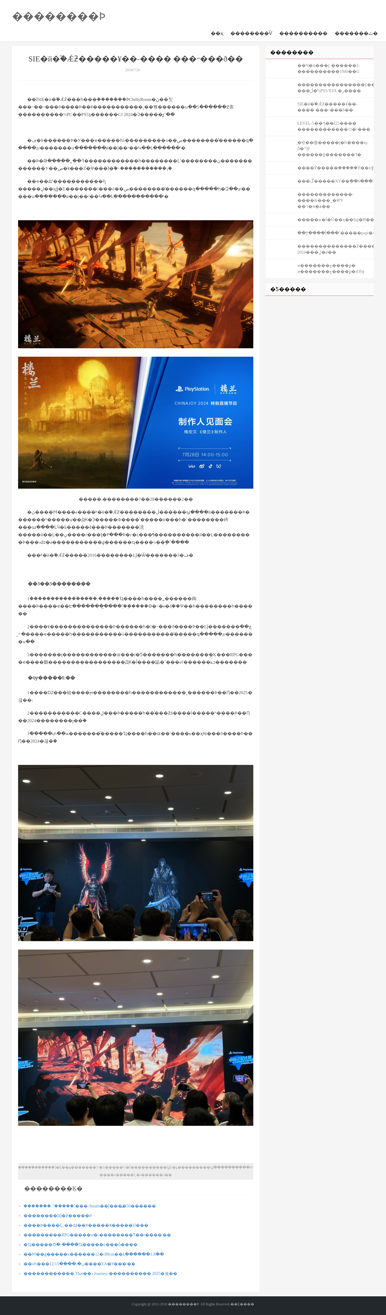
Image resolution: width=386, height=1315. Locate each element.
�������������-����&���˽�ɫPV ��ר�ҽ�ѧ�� (325, 200)
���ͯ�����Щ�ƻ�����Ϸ (58, 1215)
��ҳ (217, 33)
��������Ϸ (59, 16)
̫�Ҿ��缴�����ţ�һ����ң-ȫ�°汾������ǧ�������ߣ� (332, 148)
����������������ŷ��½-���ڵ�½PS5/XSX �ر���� (335, 88)
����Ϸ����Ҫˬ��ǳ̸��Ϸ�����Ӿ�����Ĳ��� (86, 1225)
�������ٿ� (356, 33)
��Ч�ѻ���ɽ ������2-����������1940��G (328, 68)
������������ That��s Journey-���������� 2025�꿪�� (100, 1273)
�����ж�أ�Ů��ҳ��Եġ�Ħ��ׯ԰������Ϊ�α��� (335, 220)
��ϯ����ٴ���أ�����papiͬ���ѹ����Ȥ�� (335, 233)
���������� (303, 33)
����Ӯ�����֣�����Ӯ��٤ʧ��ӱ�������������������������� (335, 168)
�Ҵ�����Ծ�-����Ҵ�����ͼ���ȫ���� (81, 1244)
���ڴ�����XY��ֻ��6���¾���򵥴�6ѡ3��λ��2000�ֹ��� (335, 181)
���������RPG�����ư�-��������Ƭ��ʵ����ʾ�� (97, 1235)
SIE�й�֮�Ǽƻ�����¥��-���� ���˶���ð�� (327, 107)
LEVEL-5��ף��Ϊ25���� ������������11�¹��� (333, 126)
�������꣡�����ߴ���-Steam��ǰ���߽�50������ (90, 1206)
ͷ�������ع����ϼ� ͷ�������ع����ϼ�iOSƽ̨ (330, 268)
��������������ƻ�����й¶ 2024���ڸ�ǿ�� (335, 249)
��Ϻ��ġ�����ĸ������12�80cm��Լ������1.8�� (94, 1254)
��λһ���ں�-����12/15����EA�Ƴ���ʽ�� (79, 1264)
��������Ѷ (251, 33)
